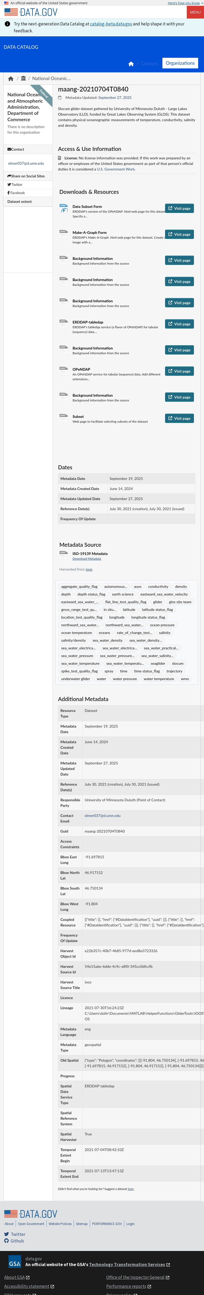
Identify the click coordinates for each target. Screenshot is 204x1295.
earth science (123, 594)
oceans (104, 632)
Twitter (14, 184)
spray (109, 671)
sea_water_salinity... (157, 655)
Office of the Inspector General (135, 1277)
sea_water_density (108, 640)
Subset (78, 416)
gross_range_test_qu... (79, 609)
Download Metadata (87, 559)
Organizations (180, 63)
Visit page (179, 208)
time (123, 671)
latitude (129, 609)
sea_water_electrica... (78, 648)
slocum (177, 663)
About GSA (14, 1277)
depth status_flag (91, 594)
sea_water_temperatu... (125, 663)
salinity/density (73, 640)
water (101, 678)
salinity (164, 632)
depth (66, 594)
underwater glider (75, 678)
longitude (117, 617)
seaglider (158, 663)
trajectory (175, 671)
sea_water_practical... (161, 648)
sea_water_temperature (80, 663)
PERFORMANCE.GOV (107, 1224)
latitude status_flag (157, 609)
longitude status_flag (148, 617)
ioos (89, 569)
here (131, 1189)
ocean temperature (76, 632)
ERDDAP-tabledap (88, 322)
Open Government (31, 1224)
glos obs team (180, 602)
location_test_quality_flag (82, 617)
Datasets (149, 63)
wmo (185, 678)
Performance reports (126, 1286)
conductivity (158, 586)
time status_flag (147, 671)
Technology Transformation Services (127, 1264)
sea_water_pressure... (117, 655)
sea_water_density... (145, 640)
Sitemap (82, 1224)
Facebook (16, 193)
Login (130, 1224)
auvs (137, 586)
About (9, 1224)
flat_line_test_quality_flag (125, 602)
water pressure (125, 678)
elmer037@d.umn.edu (26, 163)
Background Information (93, 258)
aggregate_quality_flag (79, 586)
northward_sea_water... (80, 625)
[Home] (30, 12)
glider (157, 602)
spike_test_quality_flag (79, 671)
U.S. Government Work (116, 169)
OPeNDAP (81, 369)
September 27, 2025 (115, 97)
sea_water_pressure (77, 655)
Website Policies (60, 1224)
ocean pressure (162, 625)
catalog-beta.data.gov (111, 24)
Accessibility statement (26, 1286)
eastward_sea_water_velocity (164, 594)
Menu (195, 12)
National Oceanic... (51, 78)
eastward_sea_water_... (80, 602)
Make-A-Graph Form (90, 232)
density (181, 586)
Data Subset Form (87, 206)
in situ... (110, 609)
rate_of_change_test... (134, 632)
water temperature (159, 678)
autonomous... (115, 586)
